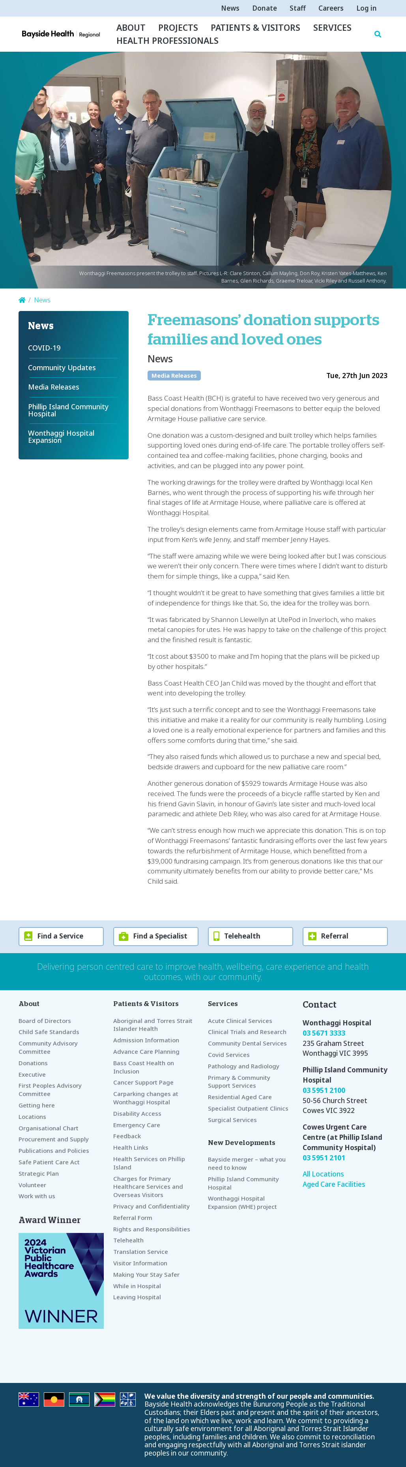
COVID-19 (44, 347)
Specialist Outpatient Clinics (248, 1108)
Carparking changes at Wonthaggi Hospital (145, 1098)
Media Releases (174, 375)
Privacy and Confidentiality (151, 1206)
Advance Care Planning (146, 1051)
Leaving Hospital (137, 1297)
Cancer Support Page (143, 1082)
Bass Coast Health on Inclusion (143, 1067)
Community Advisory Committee (48, 1047)
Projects (178, 27)
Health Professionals (167, 40)
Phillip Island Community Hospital (69, 410)
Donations (33, 1063)
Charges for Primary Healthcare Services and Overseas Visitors (148, 1187)
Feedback (127, 1136)
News (230, 8)
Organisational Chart (49, 1128)
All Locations (323, 1173)
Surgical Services (232, 1120)
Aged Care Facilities (334, 1184)
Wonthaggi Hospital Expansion (62, 436)
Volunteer (32, 1185)
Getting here (37, 1105)
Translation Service (140, 1251)
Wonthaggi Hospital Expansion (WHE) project (242, 1202)
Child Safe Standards (49, 1032)
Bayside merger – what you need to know (247, 1163)
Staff (298, 8)
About (131, 27)
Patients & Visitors (255, 27)
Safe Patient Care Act (49, 1162)
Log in (366, 8)
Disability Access (137, 1113)
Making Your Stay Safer (146, 1274)
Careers (331, 8)
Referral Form (132, 1218)
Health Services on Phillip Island (149, 1163)
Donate (264, 8)
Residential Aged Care (240, 1097)
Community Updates (62, 367)
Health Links (130, 1147)
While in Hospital (137, 1286)
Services (332, 27)
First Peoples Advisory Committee (50, 1089)
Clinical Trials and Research (247, 1032)
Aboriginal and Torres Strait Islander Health (153, 1025)
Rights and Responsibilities (151, 1229)
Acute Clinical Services (240, 1021)
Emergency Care (136, 1125)
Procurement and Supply (54, 1139)
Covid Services (229, 1055)
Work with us (37, 1196)
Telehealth (128, 1240)
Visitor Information (140, 1263)
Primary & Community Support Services (239, 1082)
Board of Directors (45, 1021)
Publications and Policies (54, 1150)
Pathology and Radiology (243, 1066)
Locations (32, 1116)
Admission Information (146, 1040)
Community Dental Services (247, 1043)
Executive (32, 1074)
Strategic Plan (39, 1173)
